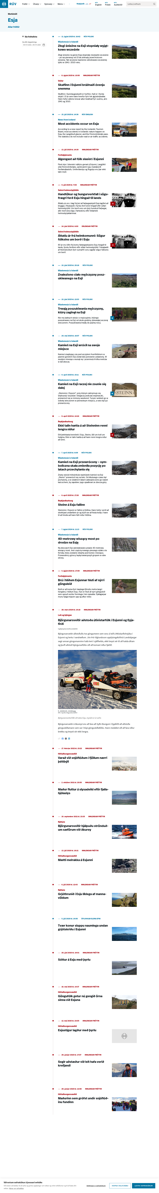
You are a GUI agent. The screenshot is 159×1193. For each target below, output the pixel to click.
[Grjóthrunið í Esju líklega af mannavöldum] (97, 897)
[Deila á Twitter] (66, 739)
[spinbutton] (24, 45)
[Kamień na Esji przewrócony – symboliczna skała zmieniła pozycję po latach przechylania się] (97, 469)
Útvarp (36, 4)
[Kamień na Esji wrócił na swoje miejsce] (97, 350)
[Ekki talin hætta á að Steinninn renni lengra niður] (97, 429)
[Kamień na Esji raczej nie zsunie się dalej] (97, 390)
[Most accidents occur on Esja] (97, 127)
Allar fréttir (14, 27)
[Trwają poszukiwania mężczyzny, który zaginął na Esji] (97, 312)
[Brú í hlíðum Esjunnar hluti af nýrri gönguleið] (97, 585)
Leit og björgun (65, 615)
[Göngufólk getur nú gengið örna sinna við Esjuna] (97, 999)
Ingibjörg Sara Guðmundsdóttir (68, 629)
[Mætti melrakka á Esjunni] (97, 863)
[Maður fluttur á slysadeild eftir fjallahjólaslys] (97, 795)
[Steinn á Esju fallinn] (97, 507)
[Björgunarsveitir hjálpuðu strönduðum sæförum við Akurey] (97, 829)
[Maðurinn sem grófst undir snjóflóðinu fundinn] (97, 1101)
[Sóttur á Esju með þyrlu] (97, 965)
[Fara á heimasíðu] (10, 4)
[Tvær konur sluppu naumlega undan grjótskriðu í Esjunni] (97, 931)
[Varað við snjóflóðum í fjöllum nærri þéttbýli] (97, 761)
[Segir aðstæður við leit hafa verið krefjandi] (97, 1067)
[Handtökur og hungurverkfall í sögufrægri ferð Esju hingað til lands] (97, 201)
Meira (60, 4)
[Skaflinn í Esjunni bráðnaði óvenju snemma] (97, 90)
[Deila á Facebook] (62, 739)
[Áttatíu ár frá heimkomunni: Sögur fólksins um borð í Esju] (97, 240)
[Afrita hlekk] (59, 739)
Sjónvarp (48, 4)
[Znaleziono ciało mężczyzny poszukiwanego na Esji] (97, 277)
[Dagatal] (43, 45)
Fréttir (25, 4)
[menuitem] (29, 4)
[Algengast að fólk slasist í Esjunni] (97, 162)
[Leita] (154, 4)
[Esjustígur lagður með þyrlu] (97, 1033)
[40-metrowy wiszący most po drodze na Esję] (97, 545)
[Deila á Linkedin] (69, 739)
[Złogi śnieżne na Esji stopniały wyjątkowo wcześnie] (97, 51)
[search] (140, 3)
